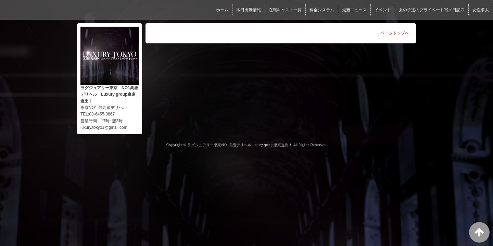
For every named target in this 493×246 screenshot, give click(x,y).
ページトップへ (394, 33)
